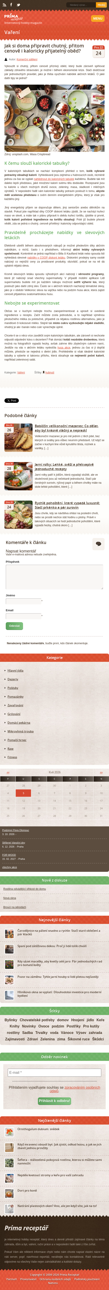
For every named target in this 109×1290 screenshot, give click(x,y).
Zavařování (15, 705)
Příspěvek (12, 561)
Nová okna (9, 898)
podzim (58, 1026)
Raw (11, 749)
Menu (97, 18)
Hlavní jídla (15, 670)
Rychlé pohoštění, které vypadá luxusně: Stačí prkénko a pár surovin (67, 505)
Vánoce (67, 1033)
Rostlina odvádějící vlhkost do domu (24, 889)
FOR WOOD (9, 855)
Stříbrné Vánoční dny (13, 842)
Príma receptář (13, 17)
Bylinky (11, 1020)
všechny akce (9, 867)
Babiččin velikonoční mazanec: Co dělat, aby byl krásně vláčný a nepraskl (67, 428)
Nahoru (53, 1283)
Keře (101, 1020)
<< (8, 772)
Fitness (12, 757)
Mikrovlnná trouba (21, 731)
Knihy (14, 1026)
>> (101, 772)
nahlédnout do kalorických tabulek (54, 179)
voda (54, 1033)
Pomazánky (15, 697)
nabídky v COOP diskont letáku (46, 257)
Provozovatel (28, 1279)
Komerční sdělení (27, 59)
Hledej (101, 5)
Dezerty (13, 679)
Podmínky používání (86, 1279)
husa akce (64, 347)
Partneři (11, 1279)
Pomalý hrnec (17, 740)
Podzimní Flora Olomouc (15, 830)
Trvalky (41, 1033)
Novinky (29, 1026)
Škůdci (98, 1039)
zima (61, 1039)
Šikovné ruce (79, 1039)
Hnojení (77, 1020)
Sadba (27, 1033)
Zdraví (32, 1039)
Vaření (21, 372)
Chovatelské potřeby (37, 1020)
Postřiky (74, 1026)
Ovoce (43, 1026)
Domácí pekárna (19, 723)
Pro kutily (91, 1026)
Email (10, 610)
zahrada (95, 1033)
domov (63, 1020)
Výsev (81, 1033)
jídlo (90, 1020)
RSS (5, 5)
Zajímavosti (15, 1039)
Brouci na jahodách (14, 907)
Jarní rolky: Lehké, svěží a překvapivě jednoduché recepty (64, 466)
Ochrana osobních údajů (55, 1279)
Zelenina (47, 1039)
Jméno (10, 595)
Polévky (13, 688)
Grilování (14, 714)
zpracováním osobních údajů (75, 1089)
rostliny (13, 1033)
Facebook (11, 5)
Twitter (18, 5)
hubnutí (49, 372)
